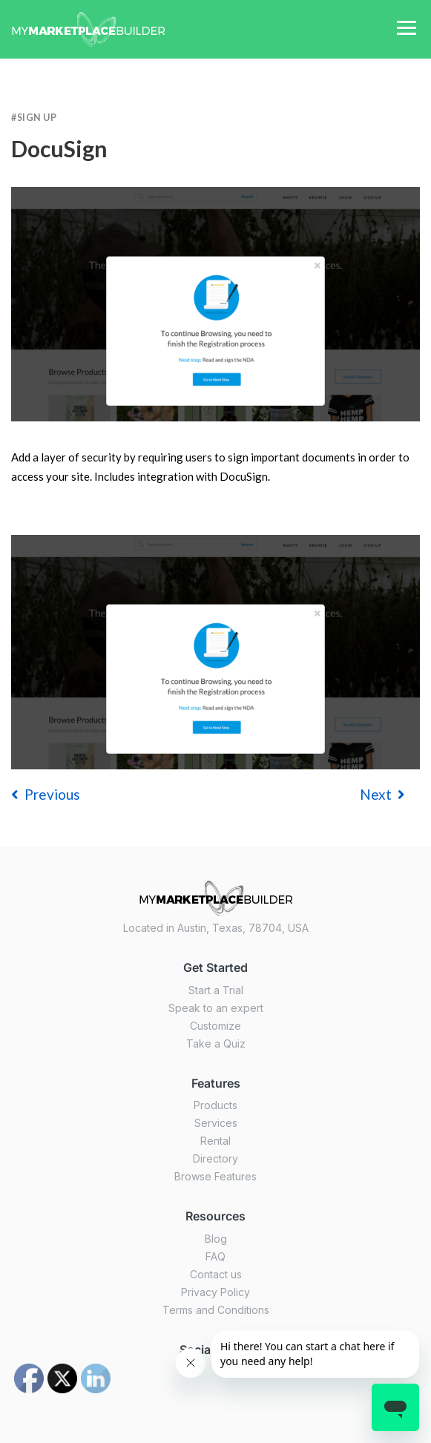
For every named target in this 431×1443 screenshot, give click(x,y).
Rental (215, 1140)
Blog (216, 1238)
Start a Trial (215, 990)
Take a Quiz (216, 1043)
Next (382, 794)
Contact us (216, 1274)
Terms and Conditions (215, 1310)
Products (215, 1105)
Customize (215, 1025)
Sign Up (37, 117)
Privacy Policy (215, 1292)
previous (45, 794)
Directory (215, 1158)
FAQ (215, 1256)
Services (215, 1123)
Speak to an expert (215, 1008)
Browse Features (215, 1176)
